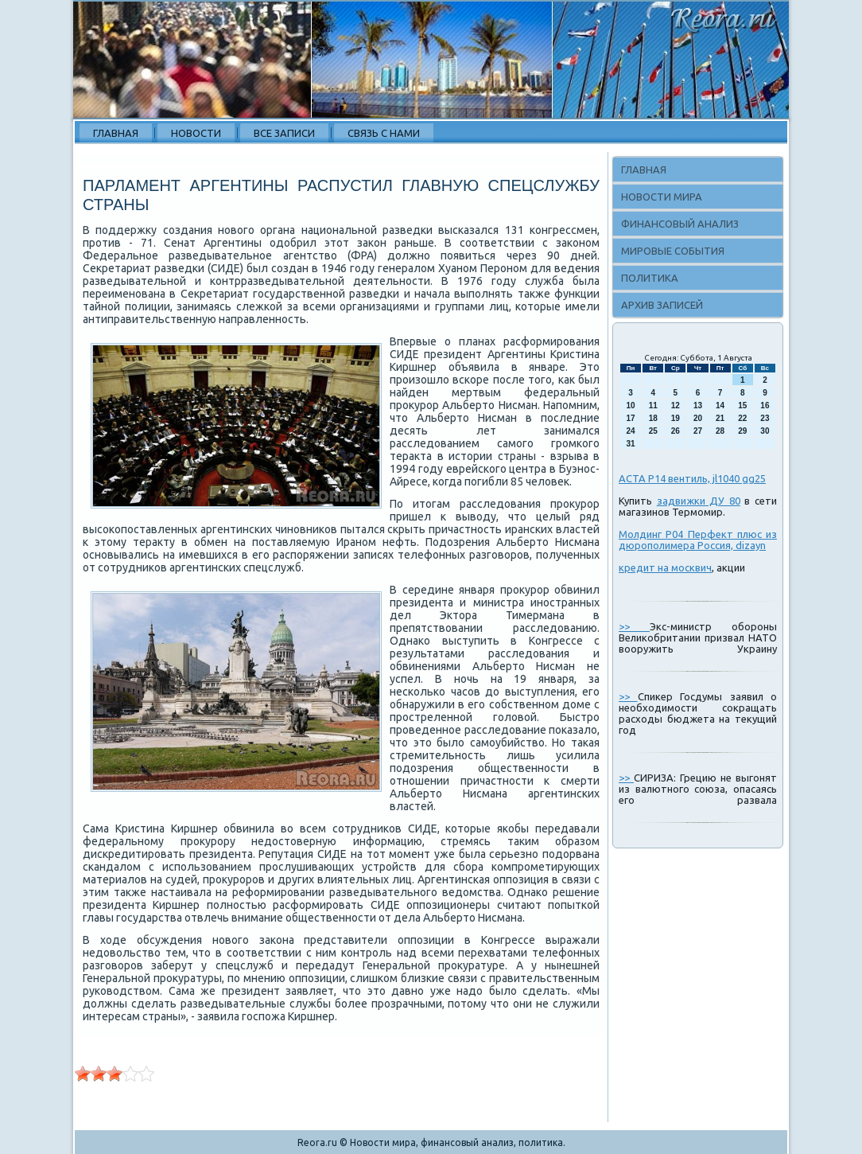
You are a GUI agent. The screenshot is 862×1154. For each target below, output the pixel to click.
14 (720, 405)
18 (653, 418)
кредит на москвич (665, 567)
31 (631, 443)
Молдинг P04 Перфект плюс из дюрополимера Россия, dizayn (698, 539)
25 (653, 431)
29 (742, 431)
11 (653, 405)
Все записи (284, 132)
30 (764, 431)
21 (720, 418)
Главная (115, 132)
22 (742, 418)
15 (742, 405)
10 (631, 405)
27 (697, 431)
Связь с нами (384, 132)
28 (720, 431)
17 (631, 418)
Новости (196, 132)
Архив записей (662, 304)
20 (697, 418)
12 (675, 405)
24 (631, 431)
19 (675, 418)
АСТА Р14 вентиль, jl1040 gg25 (692, 478)
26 (675, 431)
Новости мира (661, 196)
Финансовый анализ (680, 223)
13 (697, 405)
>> (634, 626)
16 (764, 405)
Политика (649, 277)
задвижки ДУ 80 (698, 500)
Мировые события (672, 250)
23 (764, 418)
